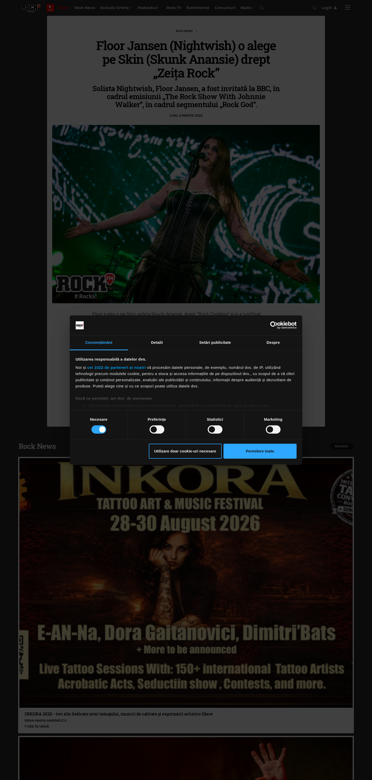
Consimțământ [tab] (98, 342)
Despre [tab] (273, 342)
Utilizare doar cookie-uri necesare (185, 451)
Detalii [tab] (157, 342)
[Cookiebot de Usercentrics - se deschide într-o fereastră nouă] (274, 325)
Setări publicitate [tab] (215, 342)
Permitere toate (260, 451)
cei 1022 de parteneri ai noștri (116, 367)
